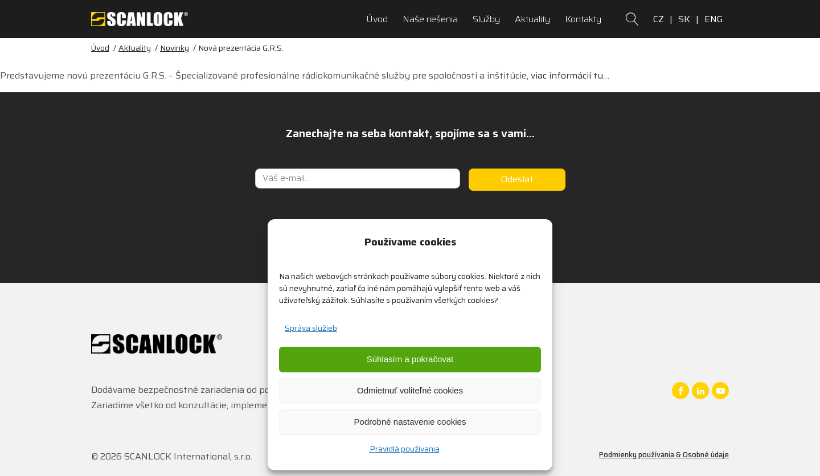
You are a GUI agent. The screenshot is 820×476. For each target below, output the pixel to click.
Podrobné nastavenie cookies (410, 421)
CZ (658, 19)
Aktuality (532, 19)
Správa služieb (311, 328)
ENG (713, 19)
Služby (486, 19)
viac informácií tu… (570, 75)
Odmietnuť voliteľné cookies (410, 390)
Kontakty (583, 19)
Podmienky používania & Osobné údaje (664, 455)
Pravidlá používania (405, 448)
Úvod (377, 19)
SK (684, 19)
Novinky (174, 48)
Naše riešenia (430, 19)
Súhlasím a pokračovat (410, 359)
